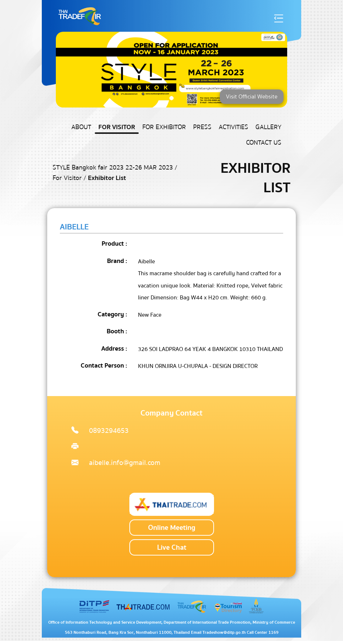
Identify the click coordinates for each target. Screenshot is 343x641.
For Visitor (116, 127)
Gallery (268, 127)
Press (202, 127)
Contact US (263, 142)
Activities (233, 127)
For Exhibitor (164, 127)
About (81, 127)
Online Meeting (171, 527)
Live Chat (171, 547)
